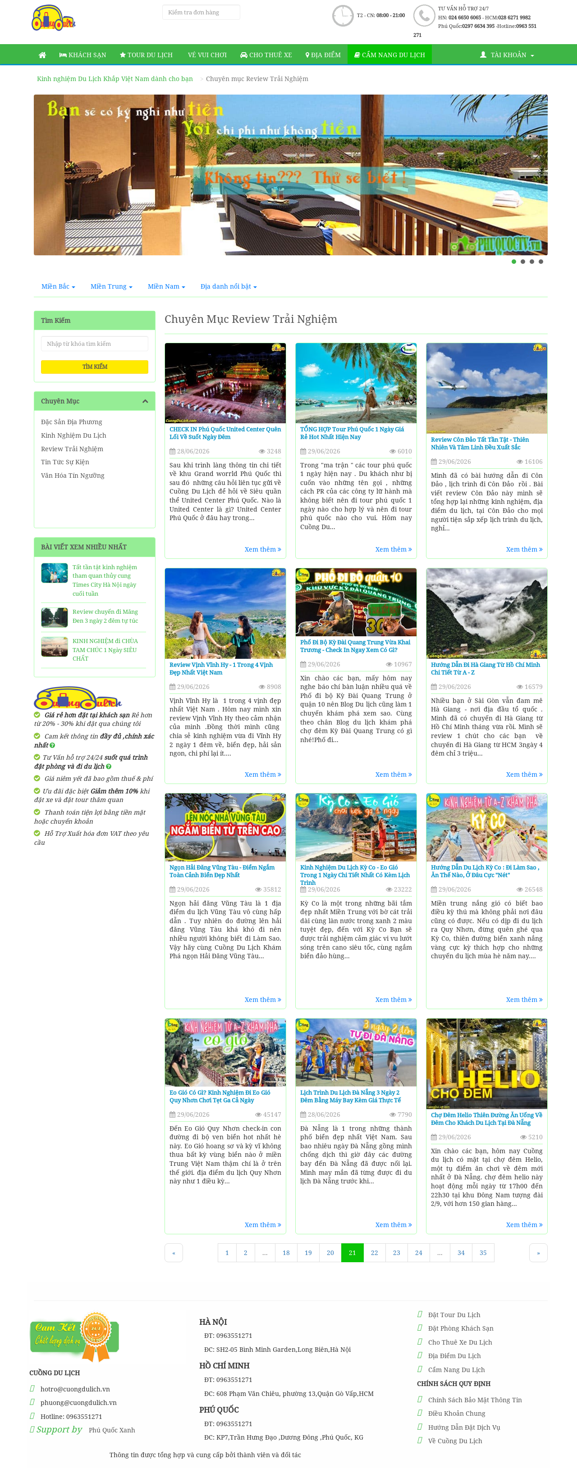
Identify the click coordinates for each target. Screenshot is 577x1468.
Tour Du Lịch (146, 54)
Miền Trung (112, 286)
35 (483, 1252)
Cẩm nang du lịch (389, 54)
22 (374, 1252)
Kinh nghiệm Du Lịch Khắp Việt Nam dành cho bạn (115, 78)
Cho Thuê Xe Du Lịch (460, 1342)
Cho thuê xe (266, 54)
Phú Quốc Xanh (112, 1430)
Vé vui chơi (206, 54)
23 (396, 1252)
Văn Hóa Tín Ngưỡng (73, 475)
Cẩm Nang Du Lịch (456, 1369)
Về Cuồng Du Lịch (455, 1440)
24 (418, 1252)
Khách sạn (83, 54)
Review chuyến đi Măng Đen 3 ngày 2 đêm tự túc (105, 616)
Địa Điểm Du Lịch (454, 1355)
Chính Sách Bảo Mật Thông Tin (475, 1400)
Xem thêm (263, 549)
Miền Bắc (58, 286)
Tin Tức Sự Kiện (65, 462)
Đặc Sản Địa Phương (71, 421)
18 (286, 1252)
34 (461, 1252)
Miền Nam (166, 286)
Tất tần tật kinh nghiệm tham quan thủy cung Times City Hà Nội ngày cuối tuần (105, 580)
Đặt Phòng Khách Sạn (461, 1328)
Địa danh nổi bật (229, 286)
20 (330, 1252)
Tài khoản (507, 54)
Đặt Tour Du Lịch (454, 1314)
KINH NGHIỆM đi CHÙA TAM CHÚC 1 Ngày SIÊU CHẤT (105, 649)
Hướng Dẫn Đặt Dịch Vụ (464, 1427)
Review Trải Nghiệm (72, 448)
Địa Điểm (323, 54)
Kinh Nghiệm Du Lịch (73, 435)
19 (308, 1252)
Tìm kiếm (94, 367)
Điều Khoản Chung (456, 1413)
